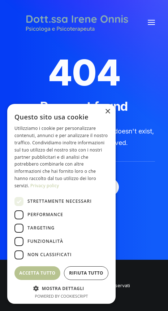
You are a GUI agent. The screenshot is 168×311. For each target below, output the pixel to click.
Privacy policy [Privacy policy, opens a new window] (44, 186)
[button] (151, 22)
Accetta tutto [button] (37, 273)
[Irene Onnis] (77, 22)
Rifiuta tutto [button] (86, 273)
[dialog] (61, 204)
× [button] (107, 111)
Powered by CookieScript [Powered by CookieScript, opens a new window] (61, 296)
